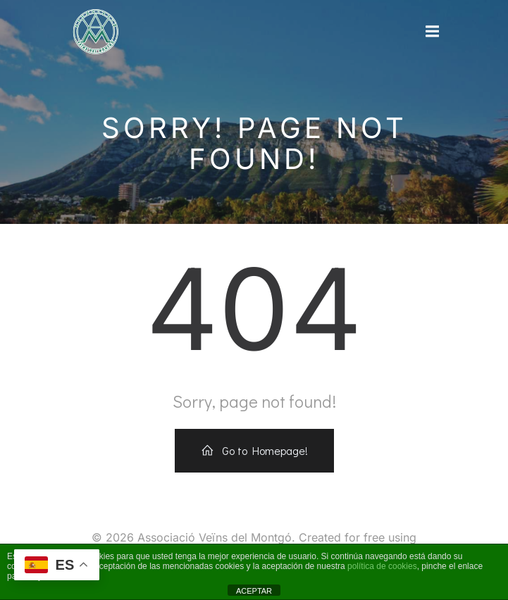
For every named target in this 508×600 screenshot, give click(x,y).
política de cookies (382, 566)
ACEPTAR (254, 591)
